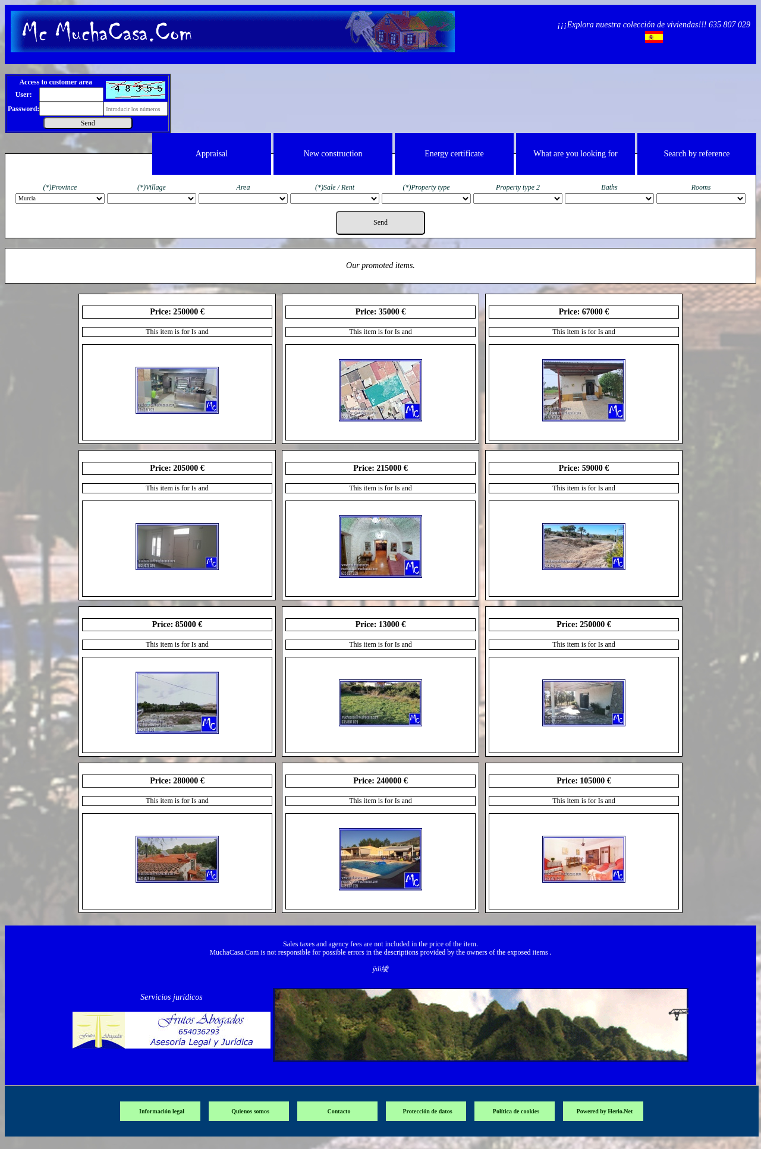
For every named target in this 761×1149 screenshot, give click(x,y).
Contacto (339, 1111)
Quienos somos (250, 1111)
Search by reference (696, 153)
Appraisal (212, 153)
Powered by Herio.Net (605, 1111)
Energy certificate (454, 153)
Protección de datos (427, 1111)
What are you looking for (575, 153)
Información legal (161, 1111)
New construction (332, 153)
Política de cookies (516, 1111)
